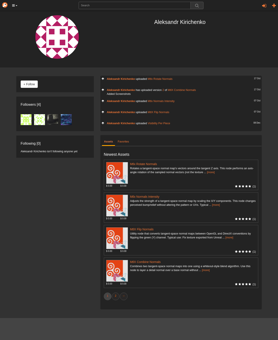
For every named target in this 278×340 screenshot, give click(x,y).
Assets (108, 141)
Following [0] (31, 143)
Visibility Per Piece (159, 123)
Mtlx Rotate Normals (160, 78)
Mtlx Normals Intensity (161, 101)
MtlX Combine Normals (182, 90)
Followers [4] (31, 104)
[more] (211, 172)
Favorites (123, 141)
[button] (15, 5)
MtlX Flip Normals (158, 112)
